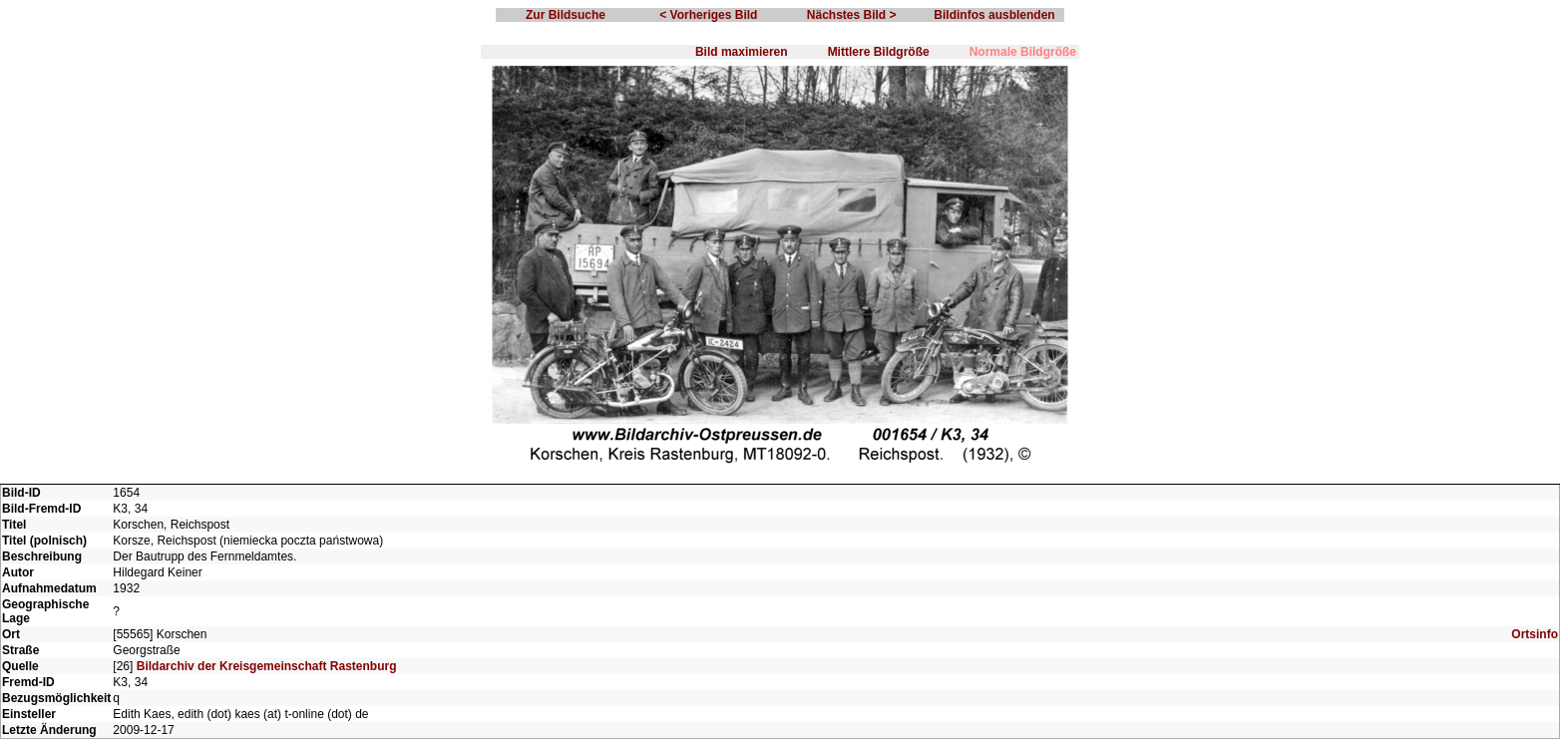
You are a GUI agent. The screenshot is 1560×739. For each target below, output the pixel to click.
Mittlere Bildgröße (879, 52)
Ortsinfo (1534, 634)
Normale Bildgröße (1023, 52)
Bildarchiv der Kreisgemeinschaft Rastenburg (267, 666)
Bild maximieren (741, 52)
